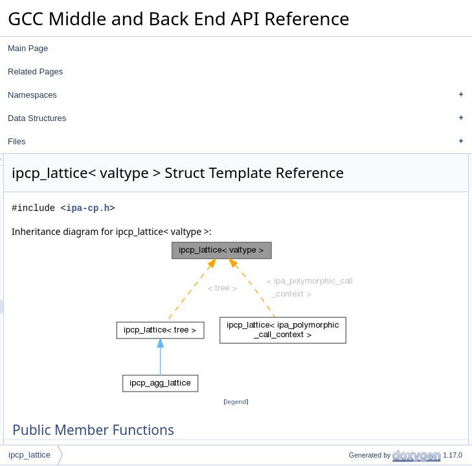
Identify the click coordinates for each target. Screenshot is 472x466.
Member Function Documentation (402, 332)
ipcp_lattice (29, 455)
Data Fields (365, 246)
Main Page (28, 48)
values (366, 260)
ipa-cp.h (249, 244)
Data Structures (239, 118)
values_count (378, 275)
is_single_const (382, 175)
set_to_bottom (380, 189)
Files (239, 142)
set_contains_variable (393, 203)
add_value (373, 218)
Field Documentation (380, 417)
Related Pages (35, 71)
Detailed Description (379, 317)
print (362, 232)
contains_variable (385, 289)
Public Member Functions (389, 161)
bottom (367, 303)
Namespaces (239, 95)
